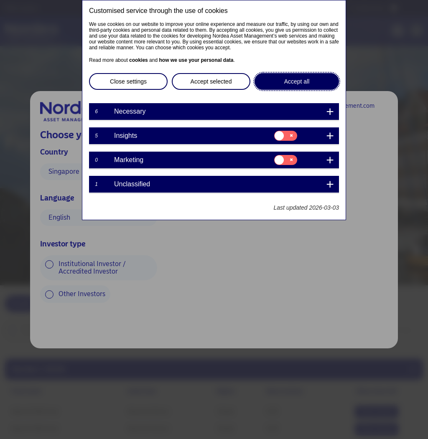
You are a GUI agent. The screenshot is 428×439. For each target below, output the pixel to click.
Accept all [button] (297, 81)
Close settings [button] (128, 81)
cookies (138, 60)
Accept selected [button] (211, 81)
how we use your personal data (196, 60)
